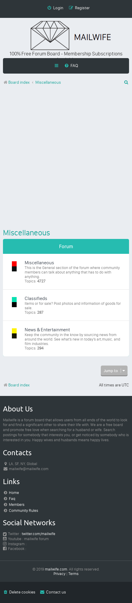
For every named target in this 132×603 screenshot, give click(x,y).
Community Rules (23, 510)
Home (14, 492)
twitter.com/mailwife (38, 533)
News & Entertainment (47, 329)
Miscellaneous (26, 232)
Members (16, 504)
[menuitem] (71, 65)
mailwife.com (56, 569)
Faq (12, 498)
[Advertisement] (66, 158)
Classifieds (36, 298)
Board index (16, 385)
